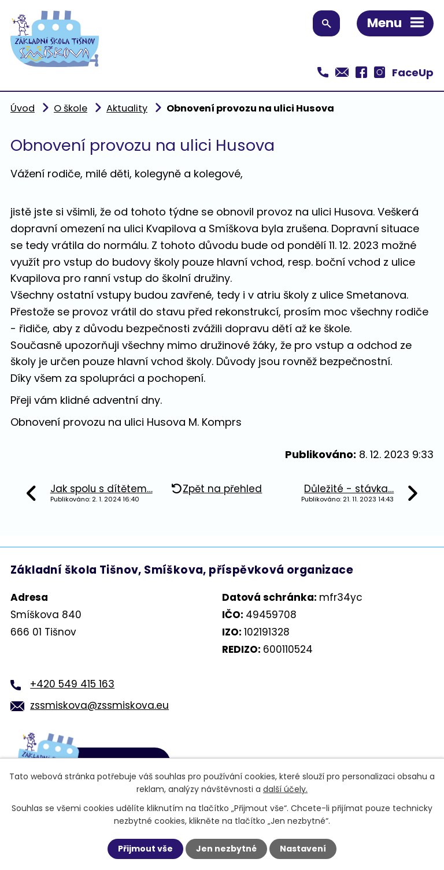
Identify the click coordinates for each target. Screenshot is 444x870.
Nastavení (303, 848)
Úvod (22, 108)
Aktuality (126, 108)
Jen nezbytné (226, 848)
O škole (70, 108)
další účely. (285, 789)
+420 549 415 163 (72, 684)
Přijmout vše (145, 848)
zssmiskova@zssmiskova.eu (99, 705)
